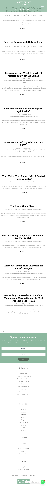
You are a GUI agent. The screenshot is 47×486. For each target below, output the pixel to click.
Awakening (18, 80)
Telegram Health (23, 422)
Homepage (23, 373)
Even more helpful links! (23, 394)
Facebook (23, 409)
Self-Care (41, 16)
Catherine (18, 14)
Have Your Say (23, 454)
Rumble (23, 430)
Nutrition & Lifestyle (33, 16)
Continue (22, 28)
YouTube (23, 425)
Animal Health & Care (9, 80)
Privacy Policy (23, 467)
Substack (23, 412)
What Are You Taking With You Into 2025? (23, 144)
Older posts (7, 332)
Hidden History (25, 80)
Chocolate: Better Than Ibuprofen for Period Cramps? (23, 267)
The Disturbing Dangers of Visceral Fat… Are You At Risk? (23, 237)
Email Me (23, 443)
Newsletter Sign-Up (23, 386)
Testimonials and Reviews (24, 376)
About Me (23, 451)
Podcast (23, 389)
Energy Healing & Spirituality (17, 150)
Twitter (23, 427)
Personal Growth (23, 151)
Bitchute (23, 414)
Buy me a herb (23, 392)
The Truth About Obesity (23, 206)
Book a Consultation (23, 448)
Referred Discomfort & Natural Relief (23, 41)
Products (23, 384)
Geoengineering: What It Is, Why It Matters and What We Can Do (23, 74)
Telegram (23, 420)
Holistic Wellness (9, 16)
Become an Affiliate (23, 381)
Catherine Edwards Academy (23, 379)
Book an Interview (23, 446)
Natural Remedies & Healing (21, 16)
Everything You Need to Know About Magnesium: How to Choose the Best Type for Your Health (23, 298)
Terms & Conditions (23, 469)
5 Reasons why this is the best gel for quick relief (23, 110)
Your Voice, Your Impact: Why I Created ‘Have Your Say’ (23, 177)
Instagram (23, 417)
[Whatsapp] (43, 482)
